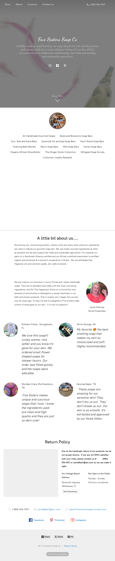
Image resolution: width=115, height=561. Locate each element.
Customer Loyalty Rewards (57, 157)
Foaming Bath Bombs (24, 146)
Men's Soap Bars (49, 146)
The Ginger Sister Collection (60, 152)
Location (32, 4)
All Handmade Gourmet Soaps (39, 136)
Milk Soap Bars (71, 146)
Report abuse (70, 546)
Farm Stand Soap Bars (92, 141)
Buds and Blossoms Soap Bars (76, 136)
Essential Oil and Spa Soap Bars (59, 141)
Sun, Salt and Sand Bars (24, 141)
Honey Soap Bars (93, 146)
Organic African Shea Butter (25, 152)
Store (7, 4)
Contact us (48, 4)
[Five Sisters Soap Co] (57, 120)
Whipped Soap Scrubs (93, 152)
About (18, 4)
